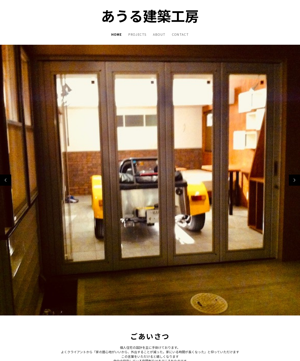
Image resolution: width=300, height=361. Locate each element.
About (159, 34)
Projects (137, 34)
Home (116, 34)
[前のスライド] (5, 180)
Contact (180, 34)
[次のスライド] (294, 180)
